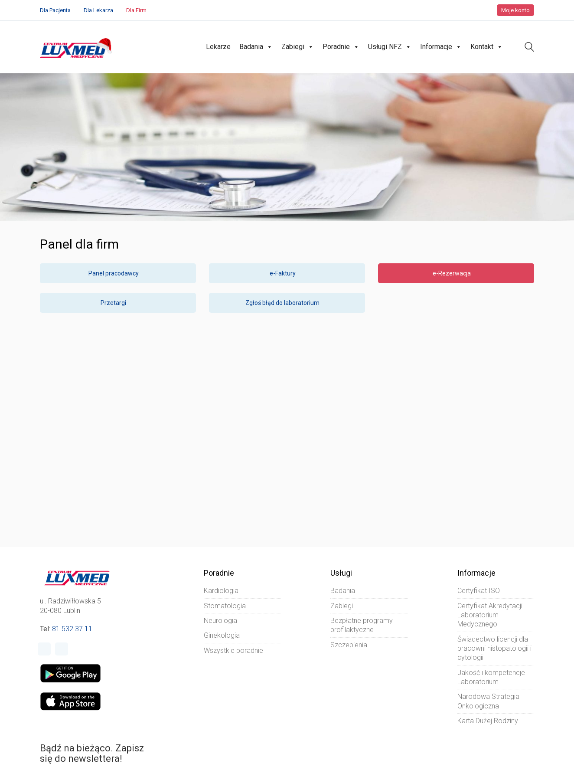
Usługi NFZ (389, 47)
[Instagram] (61, 648)
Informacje (441, 47)
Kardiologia (221, 591)
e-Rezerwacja (456, 273)
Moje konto (515, 10)
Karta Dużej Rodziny (487, 721)
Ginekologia (222, 635)
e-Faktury (287, 273)
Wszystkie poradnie (233, 650)
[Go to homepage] (77, 47)
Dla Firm (136, 10)
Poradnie (341, 47)
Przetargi (118, 302)
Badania (256, 47)
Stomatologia (225, 606)
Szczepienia (348, 645)
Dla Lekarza (98, 10)
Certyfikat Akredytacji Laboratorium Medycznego (489, 615)
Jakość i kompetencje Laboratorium (491, 677)
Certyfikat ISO (478, 591)
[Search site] (529, 48)
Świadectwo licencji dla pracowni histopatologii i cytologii (494, 648)
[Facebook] (44, 648)
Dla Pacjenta (55, 10)
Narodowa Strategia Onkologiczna (488, 701)
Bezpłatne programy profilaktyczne (361, 625)
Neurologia (220, 620)
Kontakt (486, 47)
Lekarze (218, 47)
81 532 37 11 (72, 629)
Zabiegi (297, 47)
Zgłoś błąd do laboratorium (287, 302)
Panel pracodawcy (118, 273)
